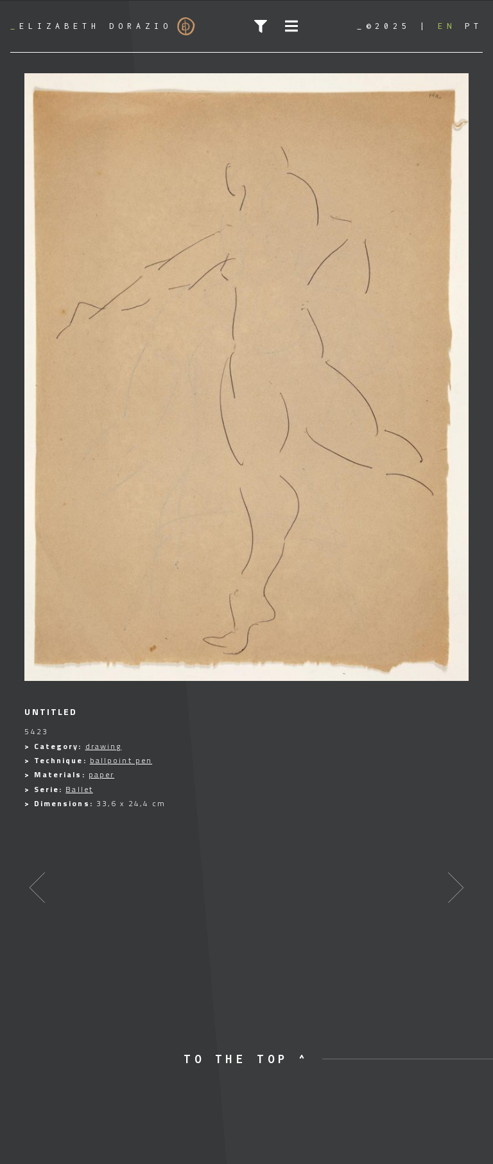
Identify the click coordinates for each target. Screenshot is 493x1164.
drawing (103, 746)
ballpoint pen (121, 760)
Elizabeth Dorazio (102, 26)
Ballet (79, 789)
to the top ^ (246, 1059)
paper (102, 774)
